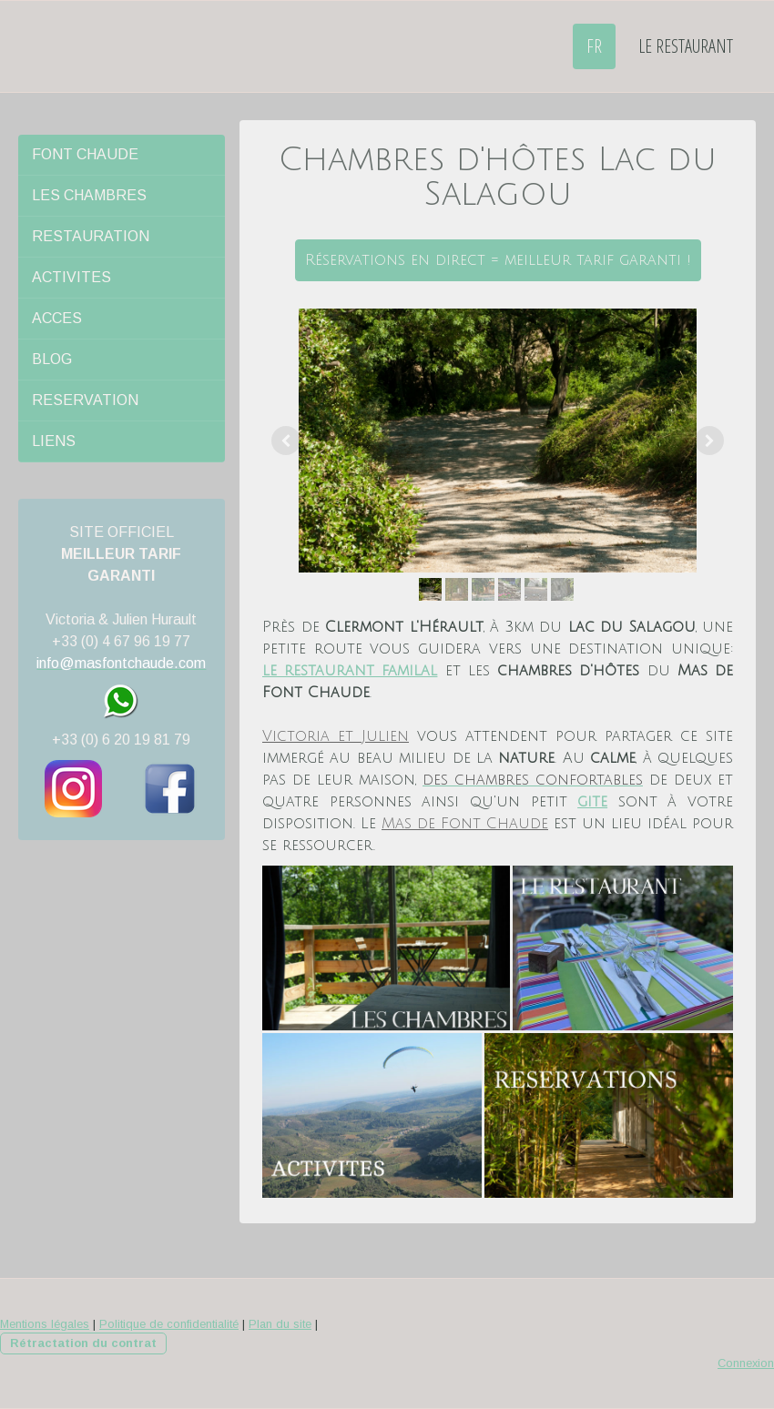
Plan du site (280, 1324)
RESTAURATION (90, 236)
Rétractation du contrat (83, 1343)
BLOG (52, 359)
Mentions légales (44, 1324)
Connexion (746, 1363)
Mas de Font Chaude (465, 824)
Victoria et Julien (335, 736)
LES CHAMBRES (89, 195)
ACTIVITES (71, 277)
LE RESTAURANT (685, 46)
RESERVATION (85, 400)
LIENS (54, 441)
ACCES (57, 318)
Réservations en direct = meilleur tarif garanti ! (498, 260)
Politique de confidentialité (169, 1324)
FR (594, 46)
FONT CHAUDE (85, 154)
